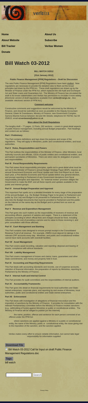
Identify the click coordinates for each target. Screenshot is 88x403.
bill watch (10, 362)
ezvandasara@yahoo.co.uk (30, 118)
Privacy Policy (44, 390)
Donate (6, 52)
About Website (10, 40)
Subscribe (51, 40)
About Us (50, 34)
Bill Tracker (8, 46)
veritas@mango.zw (61, 98)
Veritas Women (54, 46)
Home (5, 34)
